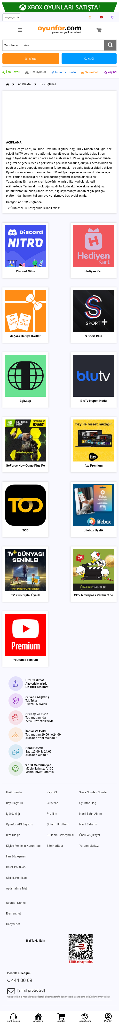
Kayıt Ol (52, 792)
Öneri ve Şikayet (89, 835)
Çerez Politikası (16, 867)
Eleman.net (13, 913)
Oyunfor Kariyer (16, 903)
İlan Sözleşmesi (16, 856)
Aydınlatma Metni (17, 888)
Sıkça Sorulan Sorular (93, 792)
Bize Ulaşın (13, 835)
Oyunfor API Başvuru (19, 824)
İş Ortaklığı (13, 813)
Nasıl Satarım (88, 824)
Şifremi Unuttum (58, 824)
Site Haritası (55, 845)
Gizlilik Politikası (16, 878)
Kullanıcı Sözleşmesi (60, 835)
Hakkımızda (14, 792)
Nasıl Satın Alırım (90, 813)
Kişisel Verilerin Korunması (23, 845)
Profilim (52, 813)
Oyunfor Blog (87, 803)
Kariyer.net (13, 924)
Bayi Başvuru (14, 803)
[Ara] (110, 45)
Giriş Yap (52, 803)
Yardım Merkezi (89, 845)
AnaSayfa (24, 84)
